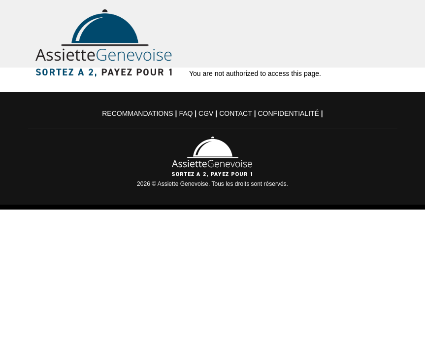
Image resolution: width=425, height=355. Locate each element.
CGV (205, 113)
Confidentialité (288, 113)
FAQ (186, 113)
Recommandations (137, 113)
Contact (235, 113)
